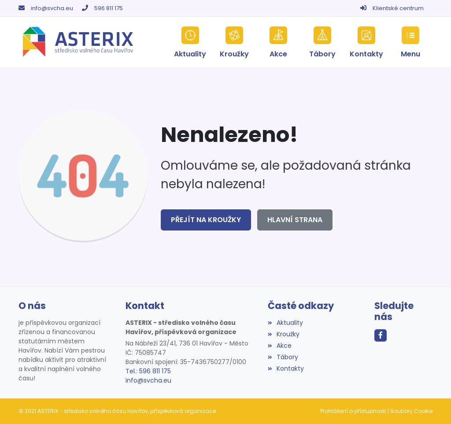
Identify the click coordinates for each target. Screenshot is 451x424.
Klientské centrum (398, 8)
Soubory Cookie (411, 411)
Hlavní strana (294, 220)
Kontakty (286, 368)
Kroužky (283, 334)
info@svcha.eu (52, 8)
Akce (280, 345)
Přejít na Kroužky (206, 220)
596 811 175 (108, 8)
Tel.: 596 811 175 (148, 371)
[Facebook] (380, 335)
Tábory (283, 357)
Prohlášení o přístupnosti (353, 411)
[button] (410, 42)
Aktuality (285, 322)
